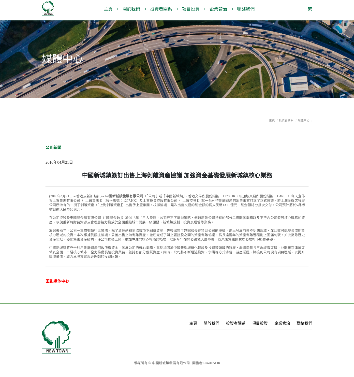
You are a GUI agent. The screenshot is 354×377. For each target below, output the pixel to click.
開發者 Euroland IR (206, 363)
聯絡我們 (246, 9)
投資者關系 (161, 9)
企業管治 (218, 9)
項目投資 (191, 9)
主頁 (108, 9)
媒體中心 (304, 120)
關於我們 (131, 9)
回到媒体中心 (57, 281)
